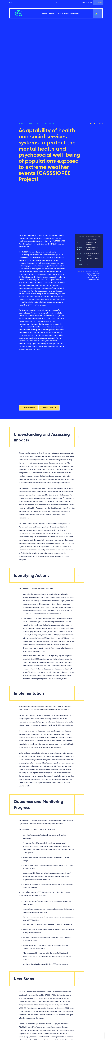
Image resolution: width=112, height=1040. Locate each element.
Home (11, 2)
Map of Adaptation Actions (68, 13)
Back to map (94, 124)
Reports (52, 13)
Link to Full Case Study (31, 414)
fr (100, 13)
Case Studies (34, 124)
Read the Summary (29, 408)
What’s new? (87, 2)
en (96, 13)
